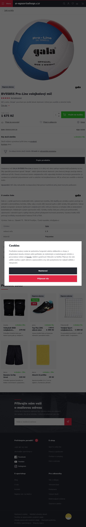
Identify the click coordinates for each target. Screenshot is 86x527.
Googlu (29, 257)
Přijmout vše (43, 279)
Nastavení (43, 271)
